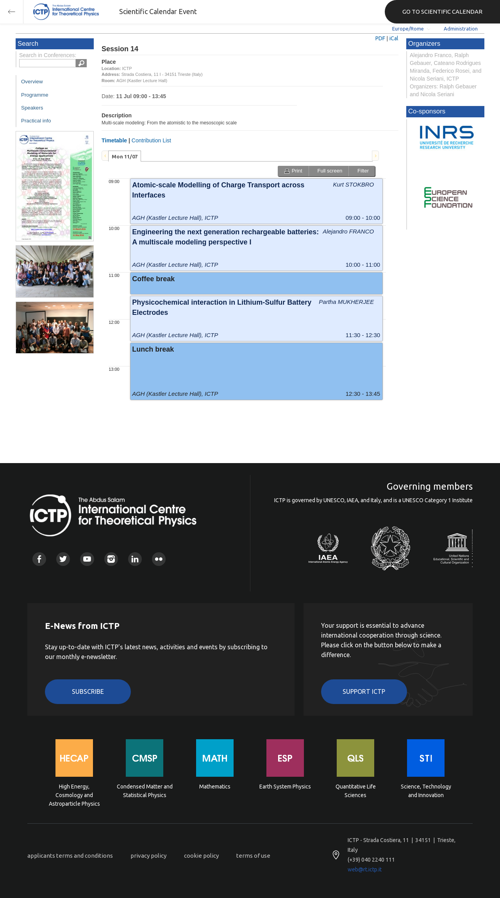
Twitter (63, 559)
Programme (34, 95)
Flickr (159, 559)
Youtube (87, 559)
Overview (32, 81)
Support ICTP (364, 691)
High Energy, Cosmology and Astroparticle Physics (74, 794)
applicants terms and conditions (70, 855)
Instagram (111, 559)
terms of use (253, 855)
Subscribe (88, 691)
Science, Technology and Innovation (426, 790)
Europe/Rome (408, 28)
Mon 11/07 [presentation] (125, 156)
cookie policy (201, 855)
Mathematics (214, 786)
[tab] (124, 156)
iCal (393, 38)
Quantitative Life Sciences (356, 790)
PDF (380, 38)
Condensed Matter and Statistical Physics (145, 790)
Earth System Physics (285, 786)
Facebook (39, 559)
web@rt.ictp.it (365, 869)
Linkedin (135, 559)
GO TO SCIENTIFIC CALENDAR (442, 11)
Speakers (32, 108)
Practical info (36, 121)
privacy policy (148, 855)
